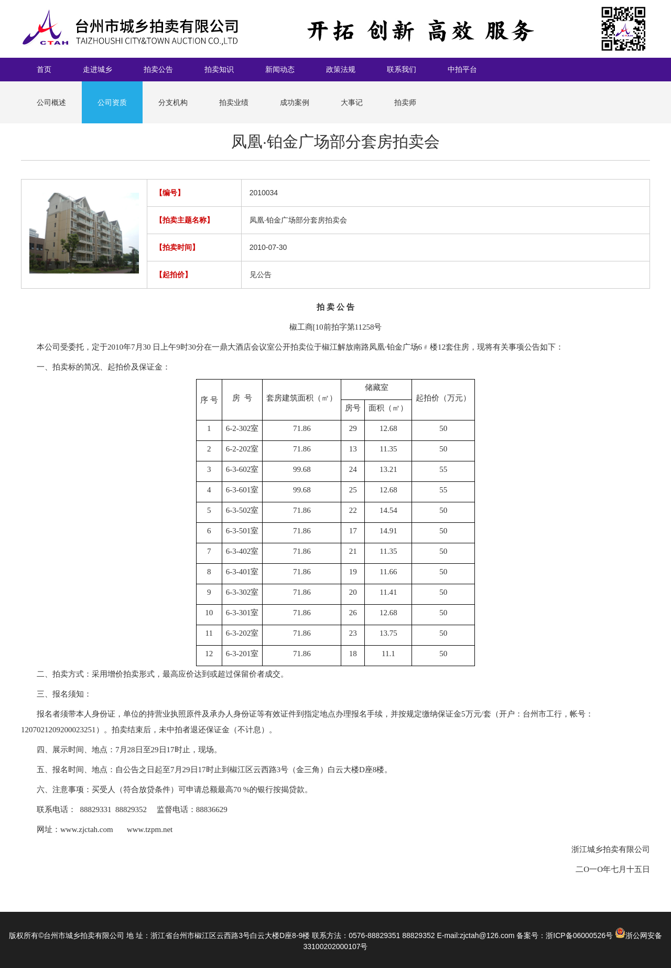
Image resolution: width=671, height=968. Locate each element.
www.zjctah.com (86, 829)
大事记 (352, 102)
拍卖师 (405, 102)
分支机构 (173, 102)
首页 (44, 69)
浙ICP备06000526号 (579, 935)
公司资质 (112, 102)
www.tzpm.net (149, 829)
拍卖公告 (158, 69)
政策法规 (340, 69)
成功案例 (294, 102)
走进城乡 (97, 69)
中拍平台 (462, 69)
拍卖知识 (219, 69)
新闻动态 (280, 69)
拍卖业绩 (233, 102)
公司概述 (51, 102)
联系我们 (401, 69)
